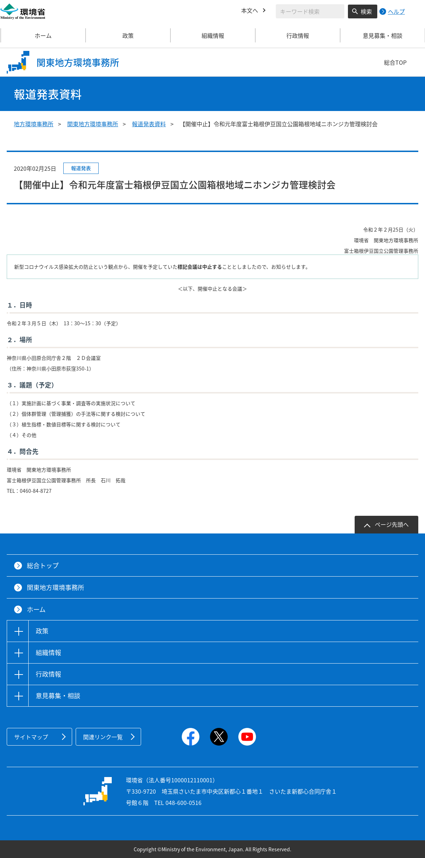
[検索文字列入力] (310, 11)
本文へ (249, 10)
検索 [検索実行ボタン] (366, 11)
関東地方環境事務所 (92, 123)
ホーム (43, 35)
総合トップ (43, 565)
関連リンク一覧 (103, 736)
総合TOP (395, 62)
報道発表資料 (149, 123)
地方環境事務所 (33, 123)
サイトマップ (31, 736)
